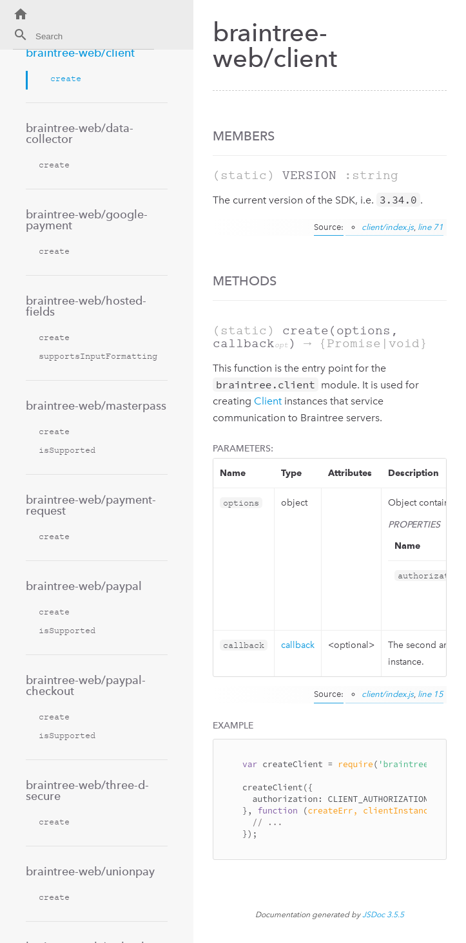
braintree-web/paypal (84, 586)
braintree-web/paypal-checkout (86, 685)
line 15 (430, 694)
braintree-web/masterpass (96, 405)
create (65, 78)
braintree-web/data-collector (79, 133)
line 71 (430, 227)
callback (298, 645)
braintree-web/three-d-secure (87, 790)
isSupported (67, 450)
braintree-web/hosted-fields (86, 306)
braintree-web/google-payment (87, 219)
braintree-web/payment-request (91, 505)
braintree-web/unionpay (90, 871)
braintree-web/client (80, 52)
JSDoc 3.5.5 (383, 914)
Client (268, 401)
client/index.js (388, 227)
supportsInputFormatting (98, 356)
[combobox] (83, 38)
